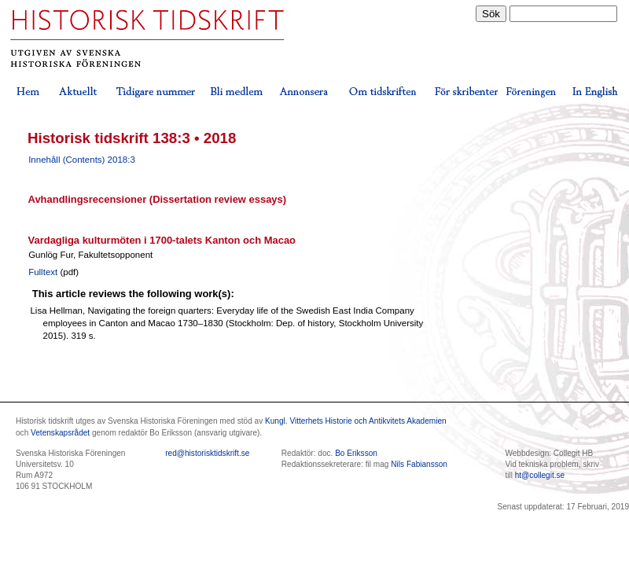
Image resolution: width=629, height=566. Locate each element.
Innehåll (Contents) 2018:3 (81, 159)
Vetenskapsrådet (60, 432)
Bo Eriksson (356, 453)
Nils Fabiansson (419, 464)
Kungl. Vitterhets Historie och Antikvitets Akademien (356, 421)
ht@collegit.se (540, 475)
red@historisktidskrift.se (207, 453)
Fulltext (42, 272)
